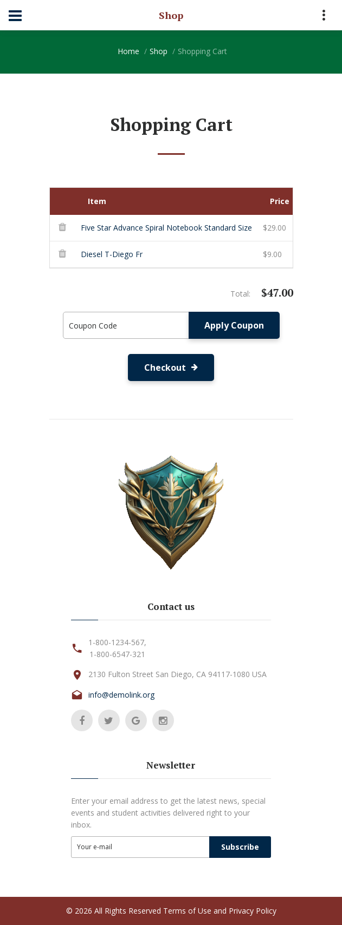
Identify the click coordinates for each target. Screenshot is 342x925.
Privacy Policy (252, 911)
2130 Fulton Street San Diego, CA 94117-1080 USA (177, 674)
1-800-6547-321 (117, 654)
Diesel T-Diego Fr (112, 254)
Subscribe (240, 847)
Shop (158, 51)
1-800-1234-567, (117, 642)
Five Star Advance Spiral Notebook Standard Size (166, 227)
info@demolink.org (121, 695)
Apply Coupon (234, 325)
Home (128, 51)
